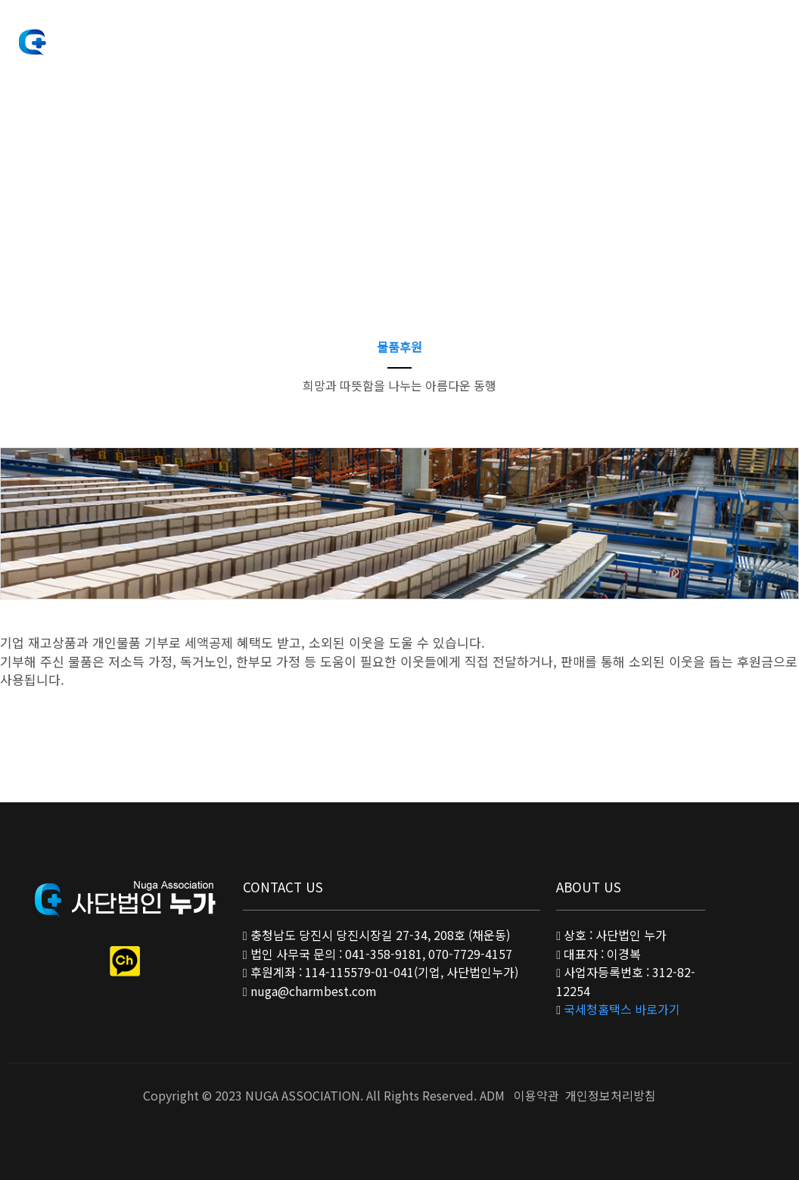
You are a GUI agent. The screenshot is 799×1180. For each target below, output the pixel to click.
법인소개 (258, 37)
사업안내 (333, 37)
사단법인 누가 (90, 41)
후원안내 (407, 37)
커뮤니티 (555, 37)
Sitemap (758, 39)
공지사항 (481, 37)
